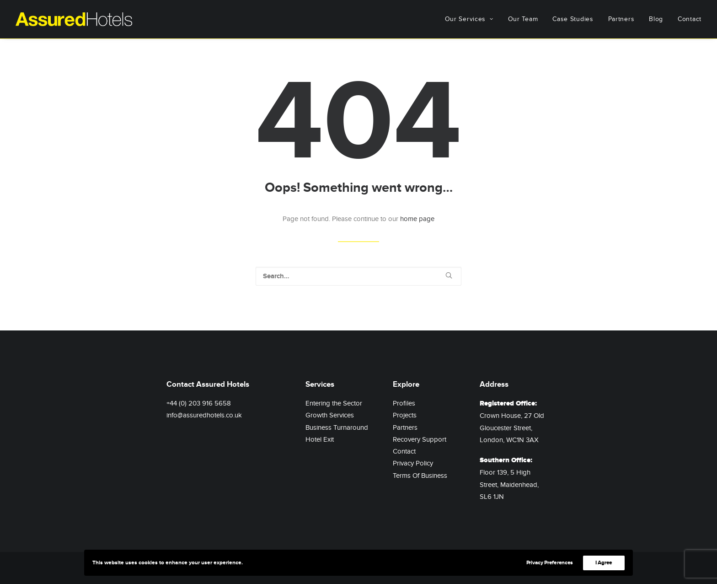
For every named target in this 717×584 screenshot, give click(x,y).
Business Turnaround (336, 427)
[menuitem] (472, 19)
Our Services (469, 19)
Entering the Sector (333, 403)
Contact (689, 19)
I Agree (603, 562)
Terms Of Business (420, 475)
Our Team (523, 19)
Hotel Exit (319, 439)
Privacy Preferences (549, 562)
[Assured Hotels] (74, 19)
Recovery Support (419, 439)
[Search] (358, 276)
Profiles (404, 403)
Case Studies (572, 19)
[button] (449, 275)
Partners (621, 19)
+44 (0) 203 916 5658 (198, 403)
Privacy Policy (413, 463)
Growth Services (329, 415)
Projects (405, 415)
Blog (656, 19)
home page (417, 219)
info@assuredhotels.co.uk (204, 415)
